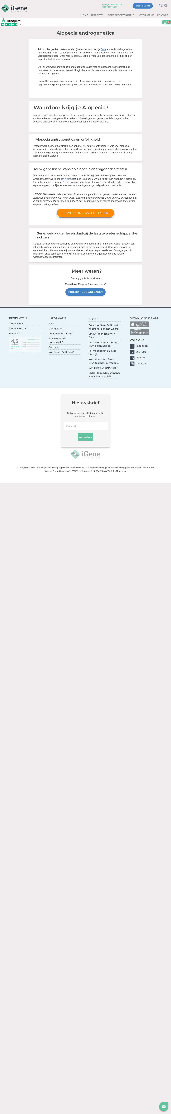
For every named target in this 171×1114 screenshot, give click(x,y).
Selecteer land (167, 5)
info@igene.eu (119, 471)
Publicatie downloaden (85, 292)
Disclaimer (51, 467)
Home (84, 15)
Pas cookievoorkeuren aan (140, 467)
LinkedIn (141, 357)
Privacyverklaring (95, 467)
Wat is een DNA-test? (61, 352)
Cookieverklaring (115, 467)
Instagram (142, 363)
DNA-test (97, 15)
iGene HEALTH (17, 328)
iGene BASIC (16, 323)
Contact (162, 15)
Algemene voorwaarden (71, 467)
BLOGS (93, 319)
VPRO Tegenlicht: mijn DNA (102, 335)
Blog (51, 323)
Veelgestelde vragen (61, 333)
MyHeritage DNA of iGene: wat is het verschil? (104, 375)
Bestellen (143, 5)
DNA (103, 49)
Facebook (142, 345)
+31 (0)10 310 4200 (101, 471)
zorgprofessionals (121, 15)
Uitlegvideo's (56, 328)
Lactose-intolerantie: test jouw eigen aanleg (104, 344)
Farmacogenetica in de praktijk (102, 352)
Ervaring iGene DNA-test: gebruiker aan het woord (104, 327)
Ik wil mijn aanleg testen (85, 213)
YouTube (141, 351)
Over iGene (146, 15)
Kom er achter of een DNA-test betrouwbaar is (104, 361)
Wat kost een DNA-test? (103, 368)
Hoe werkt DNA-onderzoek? (58, 340)
